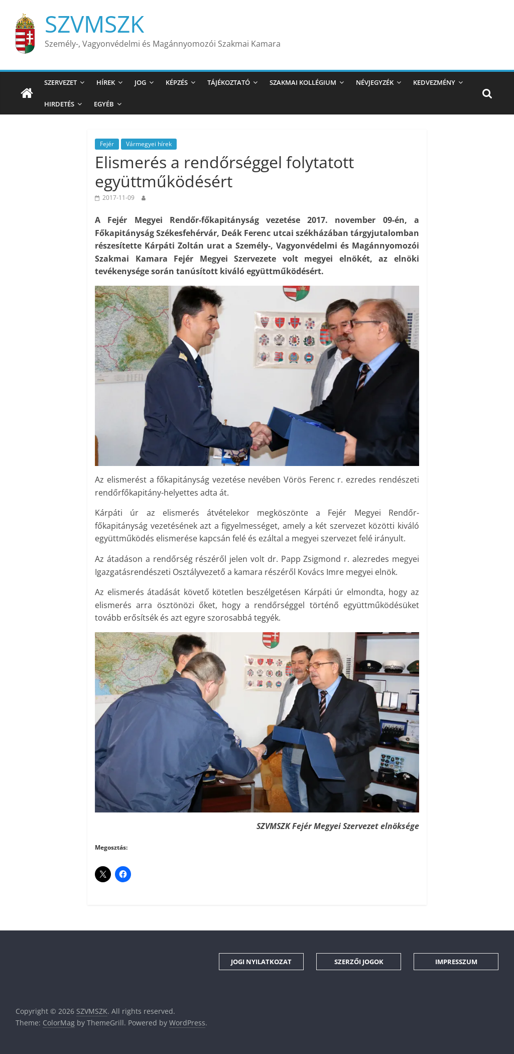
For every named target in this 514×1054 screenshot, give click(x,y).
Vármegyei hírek (149, 144)
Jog (140, 82)
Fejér (107, 144)
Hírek (105, 82)
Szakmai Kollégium (303, 82)
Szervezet (60, 82)
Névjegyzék (375, 82)
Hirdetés (59, 103)
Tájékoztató (228, 82)
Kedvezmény (434, 82)
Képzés (177, 82)
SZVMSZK (94, 23)
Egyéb (104, 103)
